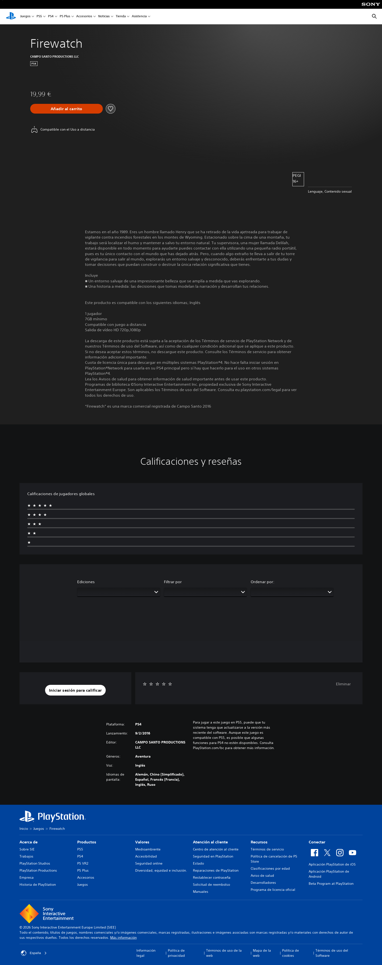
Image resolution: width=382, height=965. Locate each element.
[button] (75, 690)
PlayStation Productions (38, 870)
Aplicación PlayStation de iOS (332, 864)
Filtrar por (173, 581)
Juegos (25, 17)
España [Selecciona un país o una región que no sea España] (33, 953)
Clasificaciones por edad (270, 868)
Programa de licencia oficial (273, 889)
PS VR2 (82, 863)
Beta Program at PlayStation (331, 883)
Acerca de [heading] (28, 842)
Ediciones (86, 581)
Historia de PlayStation (37, 884)
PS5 (39, 17)
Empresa (26, 877)
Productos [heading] (86, 842)
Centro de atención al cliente (216, 849)
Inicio (23, 828)
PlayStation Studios (34, 863)
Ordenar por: (262, 581)
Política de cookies (290, 953)
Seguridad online (148, 863)
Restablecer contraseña (211, 877)
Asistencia (139, 17)
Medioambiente (148, 849)
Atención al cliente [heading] (210, 842)
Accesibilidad (146, 856)
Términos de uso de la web (224, 953)
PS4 (51, 17)
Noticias (104, 17)
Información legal (145, 953)
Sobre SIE (27, 849)
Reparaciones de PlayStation (216, 870)
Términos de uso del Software (331, 953)
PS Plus (65, 17)
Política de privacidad (176, 953)
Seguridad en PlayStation (213, 856)
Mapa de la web (262, 953)
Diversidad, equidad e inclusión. (161, 870)
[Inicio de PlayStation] (11, 16)
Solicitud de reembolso (211, 884)
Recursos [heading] (259, 842)
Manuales (200, 891)
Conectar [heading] (317, 842)
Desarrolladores (263, 882)
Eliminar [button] (343, 683)
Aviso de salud (262, 875)
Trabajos (26, 856)
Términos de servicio (267, 849)
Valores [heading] (142, 842)
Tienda (121, 17)
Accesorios (84, 17)
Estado (198, 863)
